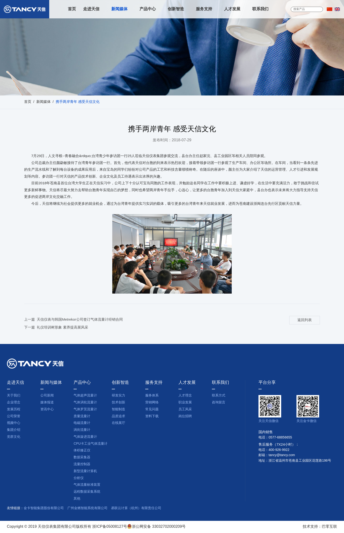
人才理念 (185, 395)
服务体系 (152, 395)
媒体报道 (47, 402)
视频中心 (13, 423)
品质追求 (118, 416)
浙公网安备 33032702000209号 (156, 527)
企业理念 (13, 402)
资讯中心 (47, 409)
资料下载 (152, 416)
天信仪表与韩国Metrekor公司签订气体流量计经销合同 (80, 326)
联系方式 (218, 395)
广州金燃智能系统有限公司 (87, 508)
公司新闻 (47, 395)
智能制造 (118, 409)
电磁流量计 (82, 423)
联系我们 (260, 9)
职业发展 (185, 402)
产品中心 (148, 9)
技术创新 (118, 402)
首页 (72, 9)
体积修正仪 (82, 450)
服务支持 (204, 9)
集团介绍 (13, 430)
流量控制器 (82, 464)
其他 (77, 499)
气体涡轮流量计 (85, 402)
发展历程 (13, 409)
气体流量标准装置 (87, 485)
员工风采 (185, 409)
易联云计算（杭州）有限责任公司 (136, 508)
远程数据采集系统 (87, 492)
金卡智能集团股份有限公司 (44, 508)
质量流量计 (82, 416)
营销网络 (152, 402)
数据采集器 (82, 457)
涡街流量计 (82, 430)
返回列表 (304, 326)
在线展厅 (118, 423)
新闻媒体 (119, 9)
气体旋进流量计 (85, 437)
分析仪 (79, 478)
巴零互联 (329, 527)
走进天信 (91, 9)
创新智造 (176, 9)
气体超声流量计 (85, 395)
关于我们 (13, 395)
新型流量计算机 (85, 471)
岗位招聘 (185, 416)
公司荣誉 (13, 416)
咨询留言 (218, 402)
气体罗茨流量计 (85, 409)
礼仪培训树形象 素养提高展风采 (62, 334)
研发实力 (118, 395)
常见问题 (152, 409)
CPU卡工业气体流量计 (91, 444)
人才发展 (232, 9)
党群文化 (13, 437)
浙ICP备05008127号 (109, 527)
